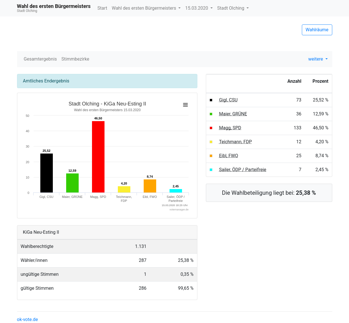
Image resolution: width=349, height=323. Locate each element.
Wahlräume (317, 29)
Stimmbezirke (75, 59)
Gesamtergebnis (40, 59)
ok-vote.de (27, 319)
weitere (316, 59)
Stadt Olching (231, 8)
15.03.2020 (197, 8)
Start (102, 8)
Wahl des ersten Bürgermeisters (144, 8)
